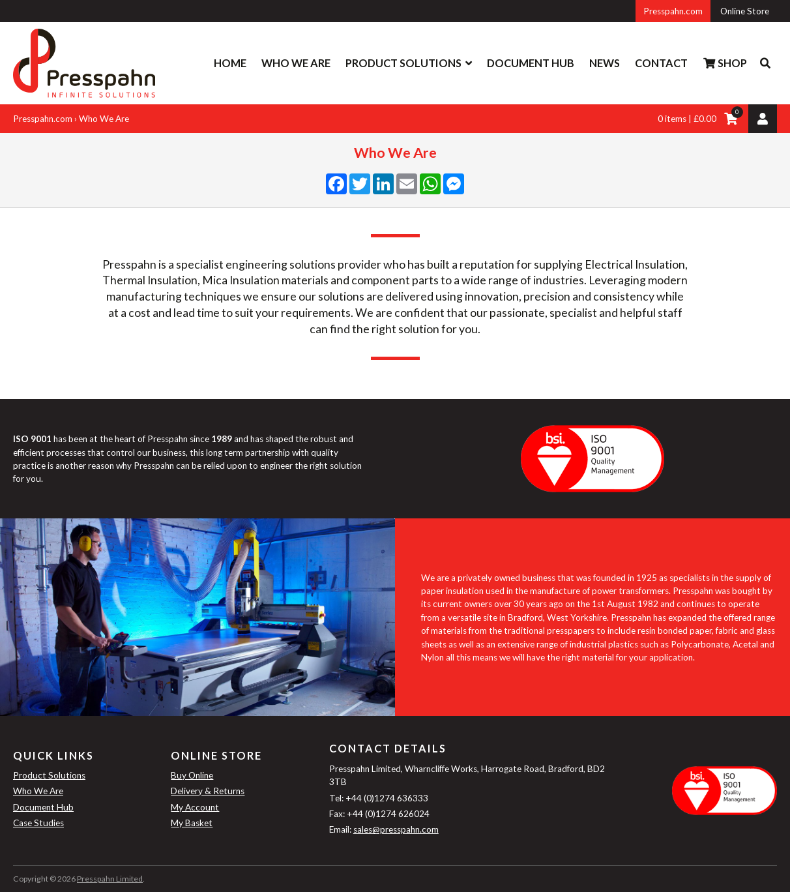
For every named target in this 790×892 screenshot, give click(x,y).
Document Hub (530, 63)
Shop (725, 63)
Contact (661, 63)
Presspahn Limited (110, 879)
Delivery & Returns (207, 791)
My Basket (191, 823)
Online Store (744, 11)
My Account (195, 807)
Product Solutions (403, 63)
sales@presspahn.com (396, 829)
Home (230, 63)
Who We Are (295, 63)
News (604, 63)
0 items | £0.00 (687, 118)
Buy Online (192, 775)
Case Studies (38, 823)
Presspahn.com (673, 11)
